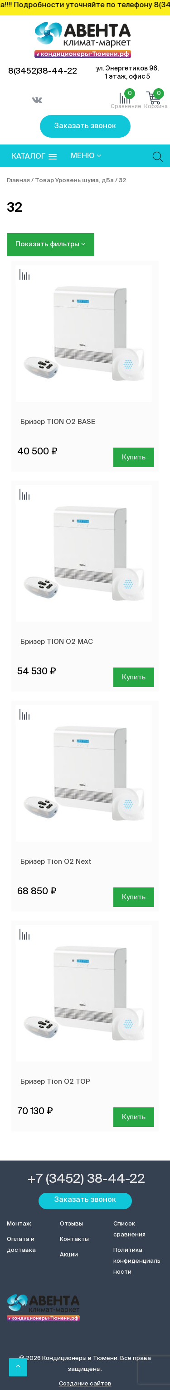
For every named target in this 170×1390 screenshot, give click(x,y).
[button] (34, 156)
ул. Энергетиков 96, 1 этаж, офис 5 (127, 72)
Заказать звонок (85, 126)
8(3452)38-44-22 (42, 71)
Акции (69, 1255)
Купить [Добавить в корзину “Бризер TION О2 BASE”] (134, 457)
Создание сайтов (85, 1384)
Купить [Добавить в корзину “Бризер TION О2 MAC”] (134, 677)
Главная (18, 181)
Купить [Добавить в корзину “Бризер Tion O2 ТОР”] (134, 1117)
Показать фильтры (50, 244)
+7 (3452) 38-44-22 (86, 1179)
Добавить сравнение (24, 275)
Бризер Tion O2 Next (55, 861)
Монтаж (19, 1224)
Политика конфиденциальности (136, 1261)
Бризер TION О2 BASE (57, 421)
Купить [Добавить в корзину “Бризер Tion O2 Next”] (134, 897)
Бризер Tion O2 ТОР (55, 1081)
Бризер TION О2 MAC (56, 641)
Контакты (74, 1239)
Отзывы (71, 1224)
